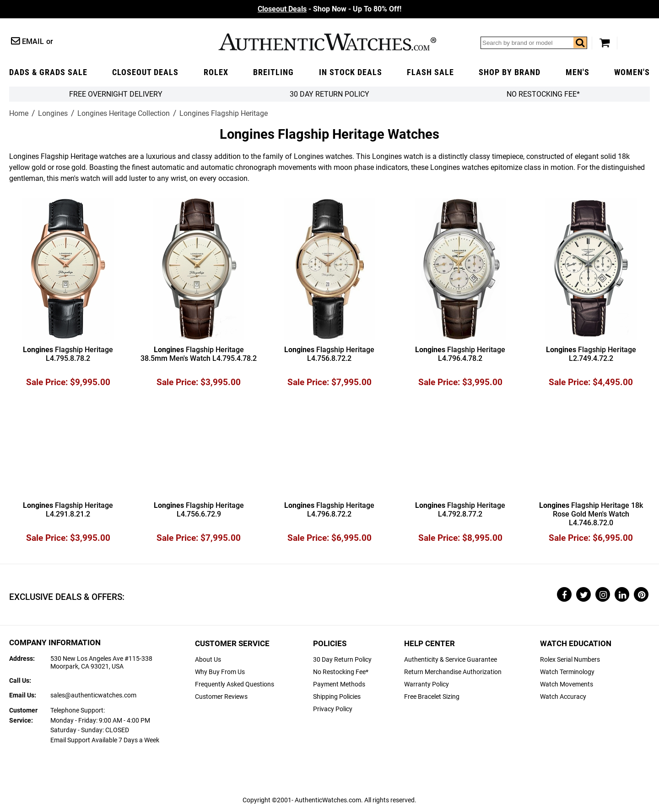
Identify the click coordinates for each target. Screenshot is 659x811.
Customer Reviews (221, 697)
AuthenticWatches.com (327, 42)
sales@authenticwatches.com (93, 695)
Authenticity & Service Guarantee (450, 660)
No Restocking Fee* (543, 94)
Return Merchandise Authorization (453, 672)
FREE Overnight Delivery (115, 94)
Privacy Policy (332, 709)
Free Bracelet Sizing (431, 697)
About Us (208, 660)
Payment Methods (339, 684)
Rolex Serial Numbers (570, 660)
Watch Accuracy (563, 697)
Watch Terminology (567, 672)
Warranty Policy (426, 684)
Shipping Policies (337, 697)
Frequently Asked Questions (234, 684)
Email (33, 41)
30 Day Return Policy (342, 660)
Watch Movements (566, 684)
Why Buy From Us (220, 672)
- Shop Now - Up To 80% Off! (329, 9)
